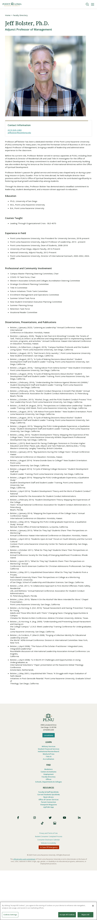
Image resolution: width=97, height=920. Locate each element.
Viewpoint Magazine (48, 853)
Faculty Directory (20, 15)
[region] (48, 911)
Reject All (85, 914)
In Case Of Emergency (49, 897)
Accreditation (48, 805)
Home (7, 15)
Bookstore (48, 815)
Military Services (48, 791)
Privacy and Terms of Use (48, 883)
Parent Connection (48, 851)
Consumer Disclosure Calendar (48, 889)
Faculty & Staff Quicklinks (48, 840)
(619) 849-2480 (15, 130)
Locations (48, 780)
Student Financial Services (48, 794)
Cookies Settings (10, 914)
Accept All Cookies (67, 914)
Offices (48, 826)
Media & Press (48, 799)
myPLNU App (48, 856)
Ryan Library (48, 845)
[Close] (93, 906)
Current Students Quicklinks (48, 842)
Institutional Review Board (48, 796)
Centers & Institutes (48, 818)
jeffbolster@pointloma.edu (19, 133)
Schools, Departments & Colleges (48, 829)
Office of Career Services (48, 848)
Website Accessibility (48, 892)
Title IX (48, 802)
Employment (49, 821)
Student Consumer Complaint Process (48, 886)
